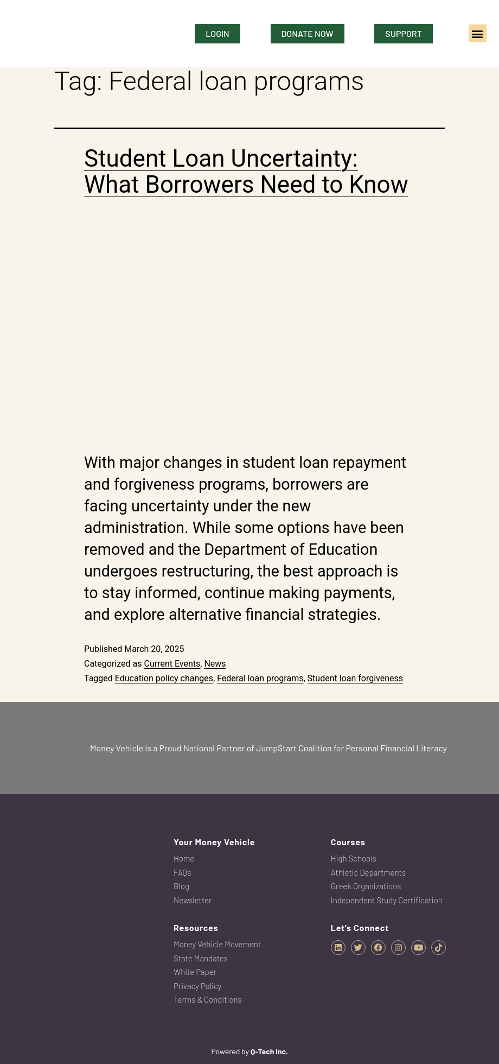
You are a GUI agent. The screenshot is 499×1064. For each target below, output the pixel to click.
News (215, 663)
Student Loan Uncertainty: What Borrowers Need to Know (246, 171)
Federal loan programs (260, 678)
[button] (478, 33)
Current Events (172, 663)
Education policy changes (164, 678)
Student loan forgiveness (355, 678)
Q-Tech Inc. (269, 1051)
